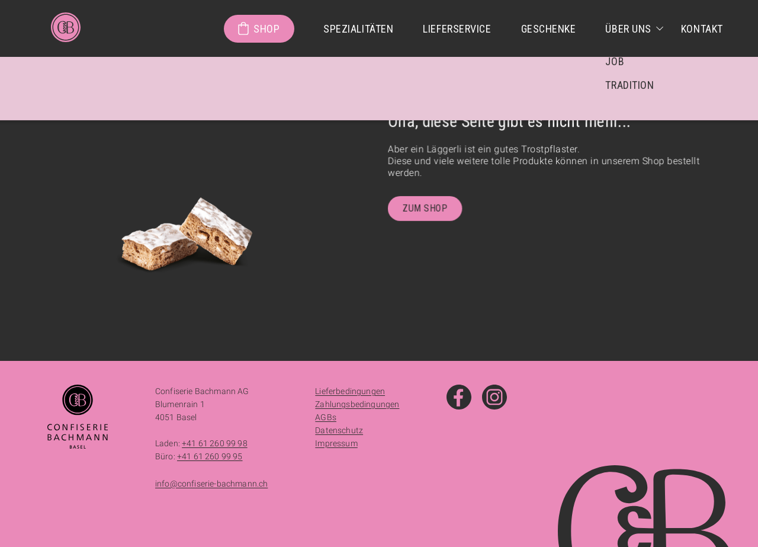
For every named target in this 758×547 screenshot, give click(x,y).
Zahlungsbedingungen (357, 404)
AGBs (325, 417)
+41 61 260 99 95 (210, 456)
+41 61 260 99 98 (215, 443)
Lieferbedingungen (350, 391)
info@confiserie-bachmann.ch (211, 483)
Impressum (336, 443)
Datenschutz (339, 430)
